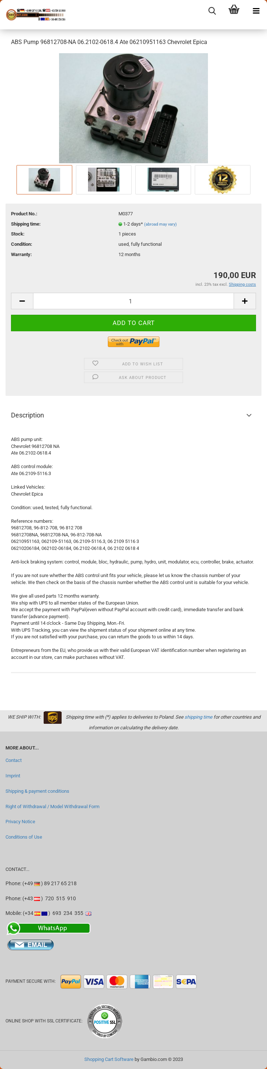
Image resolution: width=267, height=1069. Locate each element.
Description (27, 415)
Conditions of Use (24, 837)
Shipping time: (26, 224)
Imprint (13, 775)
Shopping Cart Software (109, 1059)
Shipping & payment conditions (37, 791)
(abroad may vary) (160, 224)
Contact (14, 760)
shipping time (198, 717)
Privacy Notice (20, 821)
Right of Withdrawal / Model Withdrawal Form (52, 806)
